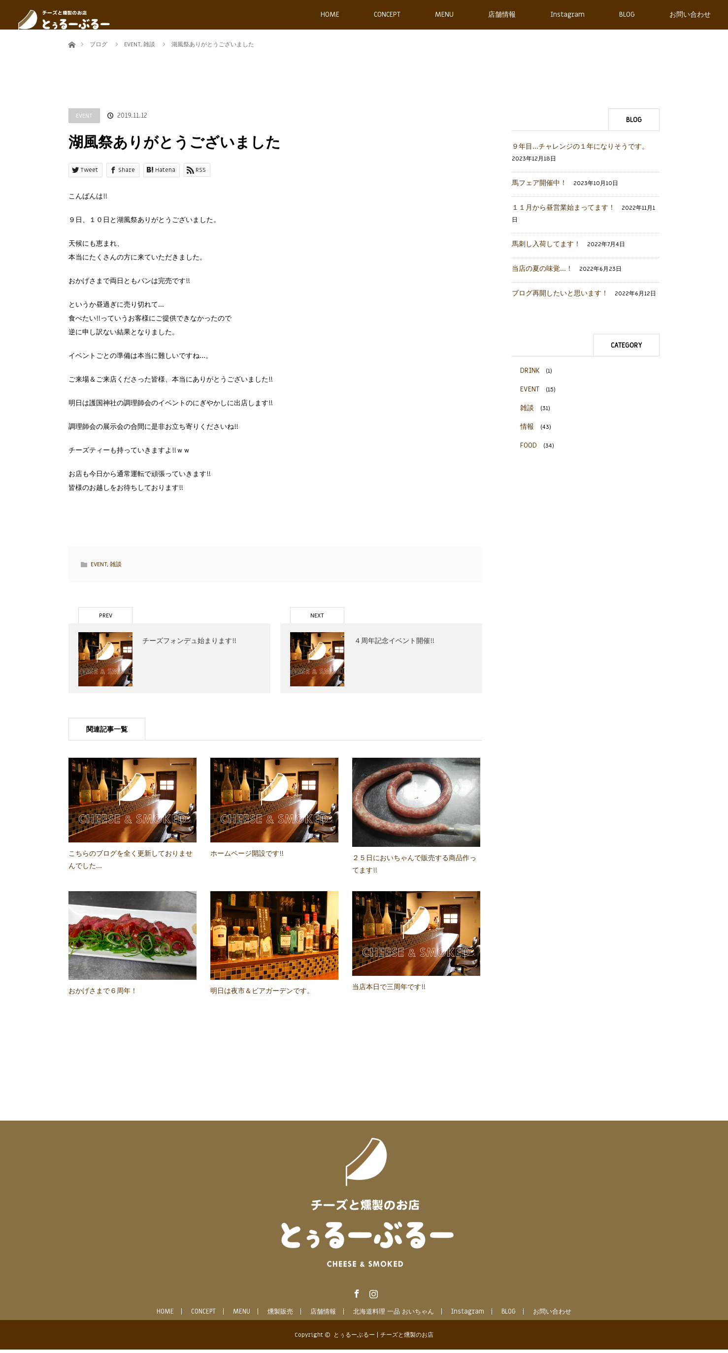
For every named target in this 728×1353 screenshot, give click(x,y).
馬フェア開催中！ (539, 183)
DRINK (529, 370)
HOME (330, 14)
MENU (444, 14)
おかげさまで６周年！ (102, 994)
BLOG (627, 14)
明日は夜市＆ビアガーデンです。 (262, 994)
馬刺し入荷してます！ (546, 244)
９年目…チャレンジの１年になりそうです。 (580, 146)
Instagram (567, 14)
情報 (527, 426)
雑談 (116, 564)
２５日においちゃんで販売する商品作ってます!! (414, 867)
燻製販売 (280, 1315)
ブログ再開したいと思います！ (560, 293)
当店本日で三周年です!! (389, 990)
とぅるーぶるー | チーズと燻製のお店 (383, 1338)
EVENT (84, 116)
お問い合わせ (690, 14)
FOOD (528, 445)
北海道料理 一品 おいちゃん (393, 1315)
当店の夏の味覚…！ (542, 268)
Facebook (355, 1295)
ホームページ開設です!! (247, 857)
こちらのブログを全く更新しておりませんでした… (130, 863)
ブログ (98, 44)
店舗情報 (502, 14)
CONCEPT (387, 14)
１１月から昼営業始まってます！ (563, 207)
